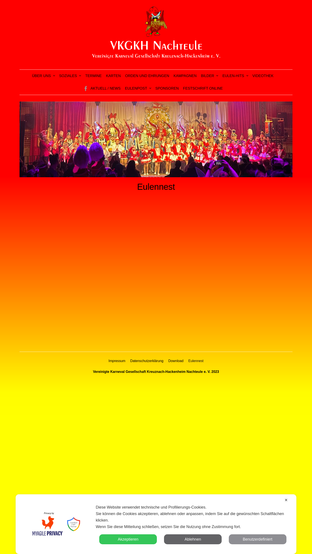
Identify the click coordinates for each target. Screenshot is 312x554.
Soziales (68, 76)
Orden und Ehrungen (147, 76)
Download (176, 361)
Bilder (207, 76)
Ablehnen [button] (193, 539)
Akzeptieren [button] (128, 539)
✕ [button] (286, 500)
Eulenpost (136, 88)
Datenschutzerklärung (146, 361)
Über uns (41, 76)
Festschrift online (203, 88)
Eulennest (195, 361)
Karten (113, 76)
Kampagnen (185, 76)
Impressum (117, 361)
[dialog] (156, 524)
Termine (93, 76)
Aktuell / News (106, 88)
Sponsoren (167, 88)
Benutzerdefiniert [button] (257, 539)
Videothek (263, 76)
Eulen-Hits (233, 76)
